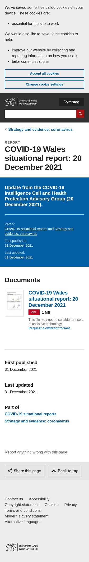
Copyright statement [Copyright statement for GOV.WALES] (22, 505)
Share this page (27, 471)
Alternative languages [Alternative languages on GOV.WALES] (23, 522)
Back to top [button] (68, 471)
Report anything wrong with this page (36, 452)
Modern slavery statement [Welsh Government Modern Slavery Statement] (26, 516)
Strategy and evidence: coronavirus (40, 129)
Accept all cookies (44, 73)
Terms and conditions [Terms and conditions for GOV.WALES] (23, 510)
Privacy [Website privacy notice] (70, 505)
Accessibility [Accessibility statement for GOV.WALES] (39, 499)
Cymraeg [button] (72, 102)
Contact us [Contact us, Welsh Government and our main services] (14, 499)
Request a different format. (49, 328)
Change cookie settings (44, 84)
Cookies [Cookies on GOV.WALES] (51, 505)
